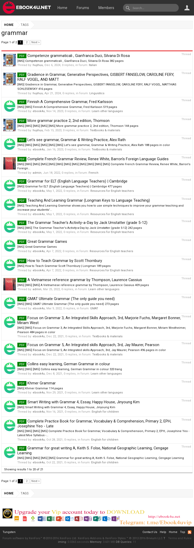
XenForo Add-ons (90, 538)
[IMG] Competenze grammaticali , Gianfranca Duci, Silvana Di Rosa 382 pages (70, 61)
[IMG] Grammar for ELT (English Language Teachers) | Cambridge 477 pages (69, 186)
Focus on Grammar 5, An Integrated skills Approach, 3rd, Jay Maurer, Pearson (88, 344)
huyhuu (38, 65)
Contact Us (149, 532)
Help (163, 532)
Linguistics (96, 93)
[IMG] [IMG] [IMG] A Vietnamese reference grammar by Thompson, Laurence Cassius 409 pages (83, 285)
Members (106, 8)
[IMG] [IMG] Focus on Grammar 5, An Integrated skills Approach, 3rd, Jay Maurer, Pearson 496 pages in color (91, 350)
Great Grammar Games (42, 241)
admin (37, 172)
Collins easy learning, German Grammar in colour (63, 364)
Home (62, 8)
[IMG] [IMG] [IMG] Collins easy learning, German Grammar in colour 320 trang (69, 369)
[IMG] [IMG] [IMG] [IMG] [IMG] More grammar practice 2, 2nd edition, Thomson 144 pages (77, 126)
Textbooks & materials (105, 130)
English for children (105, 411)
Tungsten (9, 532)
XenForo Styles (115, 538)
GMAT (94, 308)
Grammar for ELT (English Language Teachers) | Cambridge (72, 181)
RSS (189, 532)
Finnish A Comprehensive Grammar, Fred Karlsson (65, 101)
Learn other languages (107, 111)
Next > (35, 42)
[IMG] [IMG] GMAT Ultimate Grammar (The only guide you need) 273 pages (68, 304)
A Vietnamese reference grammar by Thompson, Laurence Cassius (79, 279)
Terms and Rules (179, 538)
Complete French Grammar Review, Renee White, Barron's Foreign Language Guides (93, 159)
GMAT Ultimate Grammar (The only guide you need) (66, 298)
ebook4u (39, 111)
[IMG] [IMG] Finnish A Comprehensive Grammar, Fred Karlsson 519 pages (67, 107)
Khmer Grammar (36, 383)
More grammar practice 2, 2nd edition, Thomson (63, 120)
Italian (93, 65)
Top (182, 532)
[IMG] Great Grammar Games (37, 247)
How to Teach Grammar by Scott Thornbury (59, 260)
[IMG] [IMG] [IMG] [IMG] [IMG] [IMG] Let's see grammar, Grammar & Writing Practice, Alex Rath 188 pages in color (93, 145)
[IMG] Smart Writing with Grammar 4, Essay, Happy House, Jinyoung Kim (66, 407)
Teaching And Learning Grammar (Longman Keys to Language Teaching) (83, 200)
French (93, 172)
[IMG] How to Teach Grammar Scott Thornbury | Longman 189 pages (64, 266)
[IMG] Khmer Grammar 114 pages (40, 388)
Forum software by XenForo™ (40, 538)
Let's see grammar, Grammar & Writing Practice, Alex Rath (71, 139)
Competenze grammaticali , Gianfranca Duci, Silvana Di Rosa (73, 55)
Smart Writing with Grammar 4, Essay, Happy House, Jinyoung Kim (78, 402)
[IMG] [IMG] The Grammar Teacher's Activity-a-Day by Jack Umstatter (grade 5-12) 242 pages (79, 228)
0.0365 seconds (78, 542)
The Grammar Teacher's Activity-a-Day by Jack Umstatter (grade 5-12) (82, 222)
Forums (83, 8)
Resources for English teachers (112, 191)
